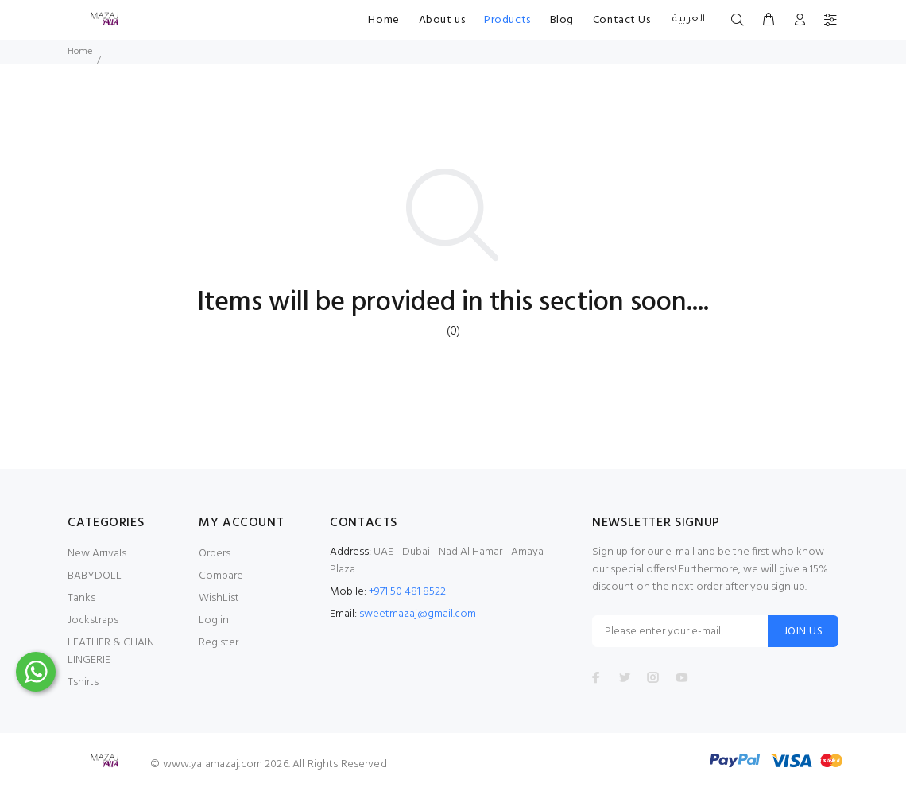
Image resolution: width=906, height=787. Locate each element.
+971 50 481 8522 (407, 592)
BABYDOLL (95, 576)
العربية (688, 19)
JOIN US (803, 631)
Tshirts (83, 682)
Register (218, 643)
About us (442, 20)
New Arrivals (97, 554)
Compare (221, 576)
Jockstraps (93, 620)
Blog (562, 20)
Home (383, 20)
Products (507, 20)
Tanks (81, 598)
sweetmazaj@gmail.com (417, 614)
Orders (214, 554)
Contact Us (622, 20)
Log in (214, 620)
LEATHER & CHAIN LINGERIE (111, 651)
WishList (219, 598)
